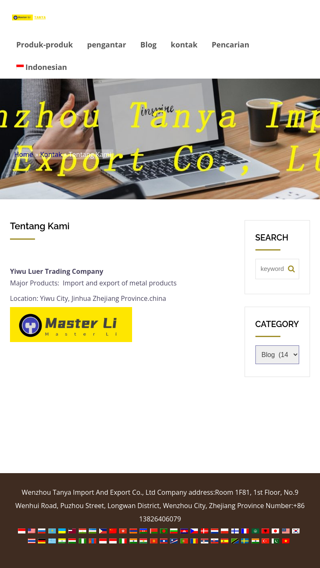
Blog (148, 45)
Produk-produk (44, 45)
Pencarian (230, 45)
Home (23, 154)
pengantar (106, 45)
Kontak (51, 154)
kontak (184, 45)
